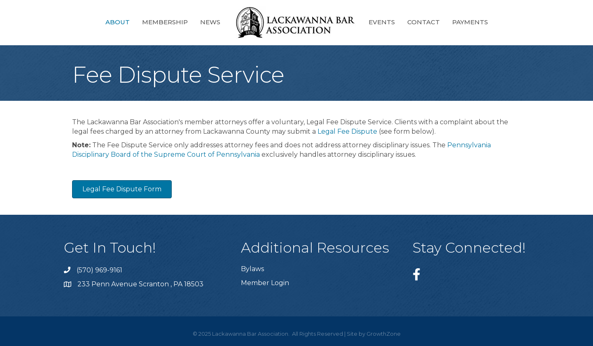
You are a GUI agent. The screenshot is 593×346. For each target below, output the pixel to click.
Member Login (265, 283)
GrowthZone (384, 333)
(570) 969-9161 (99, 270)
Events (382, 22)
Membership (165, 22)
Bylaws (252, 269)
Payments (470, 22)
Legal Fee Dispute (347, 131)
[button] (122, 189)
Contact (423, 22)
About (117, 22)
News (210, 22)
